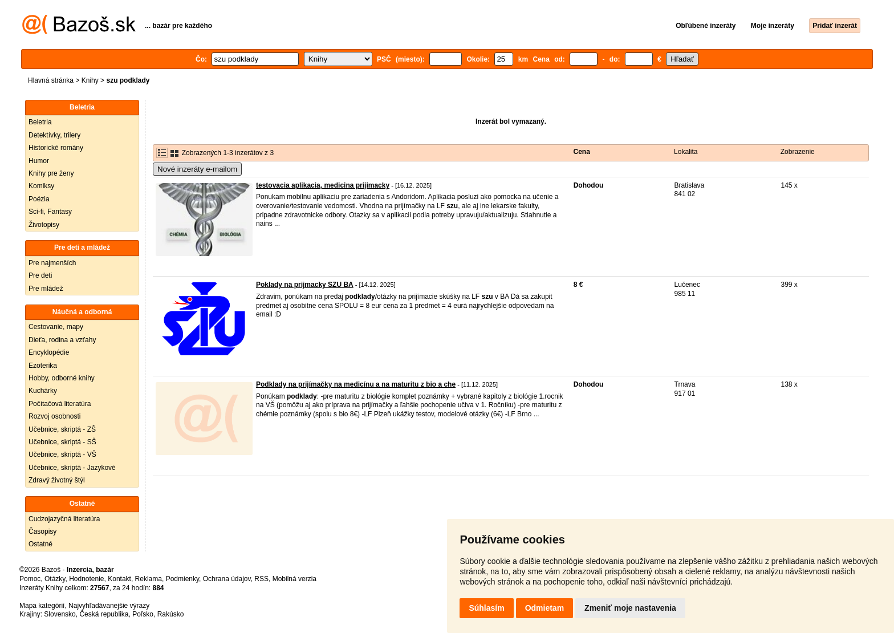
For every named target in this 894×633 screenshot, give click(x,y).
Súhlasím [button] (486, 607)
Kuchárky (43, 391)
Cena (582, 152)
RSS (261, 579)
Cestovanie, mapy (56, 327)
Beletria (40, 122)
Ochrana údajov (227, 579)
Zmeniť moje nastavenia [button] (630, 607)
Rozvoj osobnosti (54, 416)
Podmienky (182, 579)
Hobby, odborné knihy (62, 378)
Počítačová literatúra (60, 404)
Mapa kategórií (41, 606)
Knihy (90, 80)
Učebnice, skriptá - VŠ (62, 454)
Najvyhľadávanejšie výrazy (108, 606)
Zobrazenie (798, 152)
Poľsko (142, 614)
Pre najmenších (52, 263)
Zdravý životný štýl (57, 480)
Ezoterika (43, 366)
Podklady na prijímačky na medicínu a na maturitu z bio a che (356, 384)
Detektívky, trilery (54, 135)
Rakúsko (170, 614)
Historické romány (56, 148)
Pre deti (40, 275)
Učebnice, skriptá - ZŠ (62, 429)
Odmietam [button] (544, 607)
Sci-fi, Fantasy (50, 212)
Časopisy (42, 531)
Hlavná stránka (51, 80)
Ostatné (40, 544)
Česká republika (103, 614)
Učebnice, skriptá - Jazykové (72, 468)
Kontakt (119, 579)
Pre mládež (46, 289)
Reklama (148, 579)
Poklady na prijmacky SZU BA (304, 285)
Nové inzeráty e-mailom (197, 169)
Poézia (39, 199)
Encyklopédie (49, 352)
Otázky (54, 579)
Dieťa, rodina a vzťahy (62, 340)
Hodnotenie (86, 579)
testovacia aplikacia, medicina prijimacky (322, 185)
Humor (39, 161)
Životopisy (44, 225)
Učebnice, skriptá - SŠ (62, 442)
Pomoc (29, 579)
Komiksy (41, 186)
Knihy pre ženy (51, 173)
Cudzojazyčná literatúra (64, 519)
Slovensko (59, 614)
